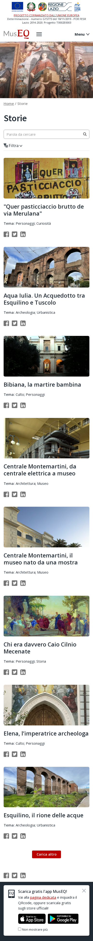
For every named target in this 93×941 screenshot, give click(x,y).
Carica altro (47, 854)
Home (9, 103)
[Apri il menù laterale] (39, 34)
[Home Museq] (16, 34)
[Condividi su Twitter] (14, 234)
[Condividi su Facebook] (6, 234)
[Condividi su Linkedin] (23, 234)
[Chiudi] (84, 890)
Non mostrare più (35, 929)
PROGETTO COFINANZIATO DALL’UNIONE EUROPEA (46, 15)
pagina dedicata (43, 897)
